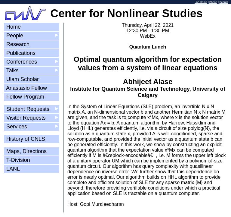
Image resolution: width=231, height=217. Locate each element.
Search (223, 2)
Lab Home (201, 2)
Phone (213, 2)
